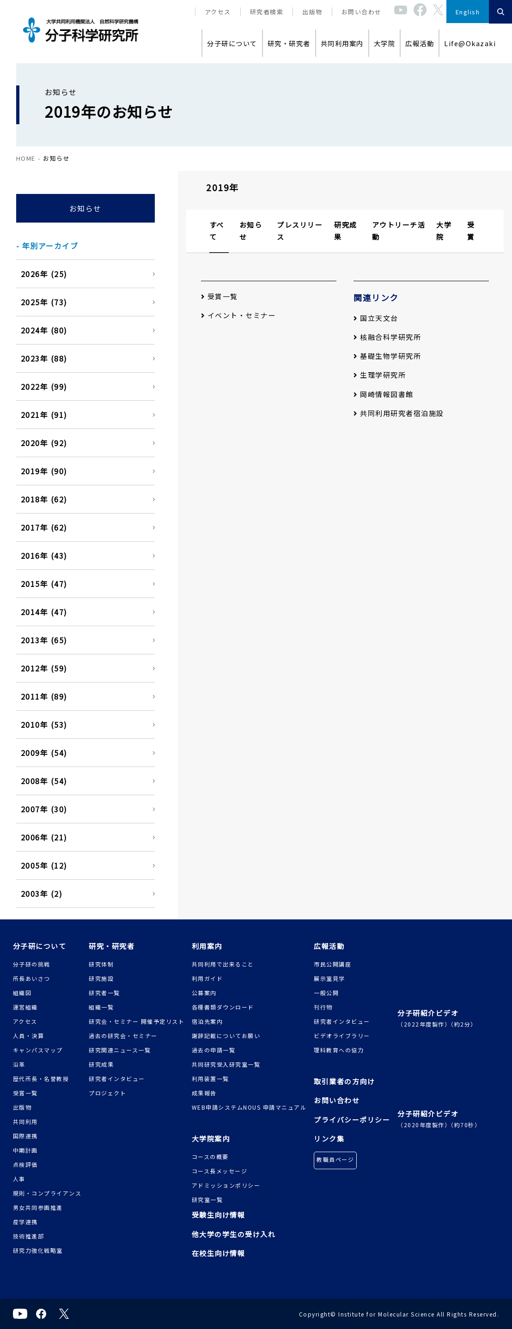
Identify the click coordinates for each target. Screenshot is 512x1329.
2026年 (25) (44, 273)
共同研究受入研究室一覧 (226, 1064)
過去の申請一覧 (214, 1050)
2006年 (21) (44, 837)
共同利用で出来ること (223, 964)
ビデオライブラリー (342, 1035)
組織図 (22, 993)
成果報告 (204, 1093)
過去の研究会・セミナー (123, 1035)
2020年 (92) (44, 442)
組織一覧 (101, 1007)
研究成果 (101, 1064)
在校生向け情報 (218, 1253)
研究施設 (101, 978)
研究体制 (101, 964)
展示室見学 (329, 978)
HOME (26, 158)
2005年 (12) (44, 865)
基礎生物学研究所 (387, 356)
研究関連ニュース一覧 (120, 1050)
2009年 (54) (44, 752)
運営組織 (25, 1007)
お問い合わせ (361, 11)
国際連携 (25, 1136)
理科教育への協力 (339, 1050)
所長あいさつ (31, 978)
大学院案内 (211, 1138)
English (468, 11)
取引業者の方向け (344, 1081)
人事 (19, 1179)
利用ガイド (207, 978)
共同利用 (25, 1121)
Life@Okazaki (470, 43)
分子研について (232, 43)
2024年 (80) (44, 330)
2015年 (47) (44, 583)
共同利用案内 (342, 43)
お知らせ (85, 208)
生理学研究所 (380, 375)
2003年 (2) (42, 893)
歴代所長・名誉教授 (41, 1078)
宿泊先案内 (207, 1021)
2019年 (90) (44, 471)
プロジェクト (107, 1093)
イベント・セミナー (238, 315)
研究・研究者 (289, 43)
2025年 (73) (44, 302)
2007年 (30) (44, 809)
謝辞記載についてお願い (226, 1035)
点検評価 (25, 1164)
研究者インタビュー (117, 1078)
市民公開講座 (332, 964)
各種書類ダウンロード (223, 1007)
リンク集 (329, 1138)
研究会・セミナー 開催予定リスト (136, 1021)
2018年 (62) (44, 499)
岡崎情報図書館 (384, 394)
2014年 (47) (44, 611)
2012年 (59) (44, 668)
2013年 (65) (44, 640)
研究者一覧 (104, 993)
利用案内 (207, 946)
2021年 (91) (44, 414)
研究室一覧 (207, 1199)
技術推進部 (28, 1236)
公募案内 (204, 993)
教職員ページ (335, 1159)
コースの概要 (210, 1156)
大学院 (385, 43)
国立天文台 (376, 318)
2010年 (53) (44, 724)
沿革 (19, 1064)
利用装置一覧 (210, 1078)
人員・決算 (28, 1035)
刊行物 (323, 1007)
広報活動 (419, 43)
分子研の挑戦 (31, 964)
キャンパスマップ (38, 1050)
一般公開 (326, 993)
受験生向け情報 (218, 1215)
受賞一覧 (219, 296)
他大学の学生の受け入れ (234, 1234)
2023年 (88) (44, 358)
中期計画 (25, 1150)
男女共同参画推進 (38, 1207)
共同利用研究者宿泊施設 (399, 413)
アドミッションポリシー (226, 1185)
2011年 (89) (44, 696)
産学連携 (25, 1222)
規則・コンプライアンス (47, 1193)
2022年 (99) (44, 386)
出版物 (312, 11)
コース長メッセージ (220, 1171)
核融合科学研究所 (387, 337)
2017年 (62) (44, 527)
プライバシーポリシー (352, 1119)
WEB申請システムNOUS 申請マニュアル (249, 1107)
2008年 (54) (44, 780)
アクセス (218, 11)
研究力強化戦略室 (38, 1250)
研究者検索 (267, 11)
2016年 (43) (44, 555)
